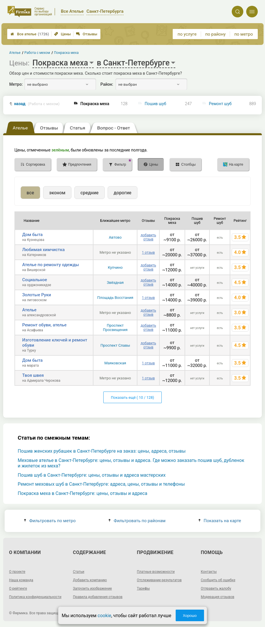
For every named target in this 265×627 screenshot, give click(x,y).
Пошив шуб (155, 104)
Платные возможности (156, 572)
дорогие (122, 192)
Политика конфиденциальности (35, 597)
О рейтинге (18, 588)
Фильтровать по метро (50, 520)
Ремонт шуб (220, 104)
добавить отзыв (148, 237)
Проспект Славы (115, 345)
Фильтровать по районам (136, 520)
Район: (106, 84)
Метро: (16, 84)
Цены (62, 34)
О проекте (17, 572)
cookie (104, 615)
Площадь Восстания (115, 297)
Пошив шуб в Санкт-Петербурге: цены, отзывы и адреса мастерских (91, 475)
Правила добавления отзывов (97, 597)
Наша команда (21, 580)
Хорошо (190, 615)
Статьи (78, 572)
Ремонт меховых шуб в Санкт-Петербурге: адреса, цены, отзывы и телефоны (101, 484)
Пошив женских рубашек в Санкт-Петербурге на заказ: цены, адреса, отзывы (101, 451)
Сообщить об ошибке (218, 580)
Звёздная (115, 282)
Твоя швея (33, 375)
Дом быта (32, 234)
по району (215, 34)
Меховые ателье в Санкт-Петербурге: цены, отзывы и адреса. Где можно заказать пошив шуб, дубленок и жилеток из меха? (131, 463)
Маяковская (115, 363)
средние (89, 192)
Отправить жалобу (216, 588)
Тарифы (143, 588)
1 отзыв (148, 253)
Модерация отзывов (217, 597)
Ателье (29, 309)
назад (37, 104)
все (30, 192)
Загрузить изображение (92, 588)
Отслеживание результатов (159, 580)
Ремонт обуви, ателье (44, 325)
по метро (243, 34)
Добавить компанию (90, 580)
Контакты (209, 572)
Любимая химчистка (43, 249)
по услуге (187, 34)
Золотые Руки (36, 294)
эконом (57, 192)
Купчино (115, 267)
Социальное (34, 279)
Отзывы (86, 34)
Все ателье (29, 34)
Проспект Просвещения (115, 327)
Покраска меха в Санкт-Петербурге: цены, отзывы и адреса (82, 493)
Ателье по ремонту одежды (50, 264)
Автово (115, 237)
